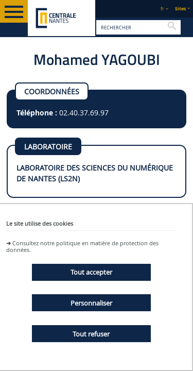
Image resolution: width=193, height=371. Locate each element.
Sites (180, 8)
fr (162, 8)
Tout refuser (91, 334)
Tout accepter (91, 272)
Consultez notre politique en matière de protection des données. (82, 246)
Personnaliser (91, 303)
